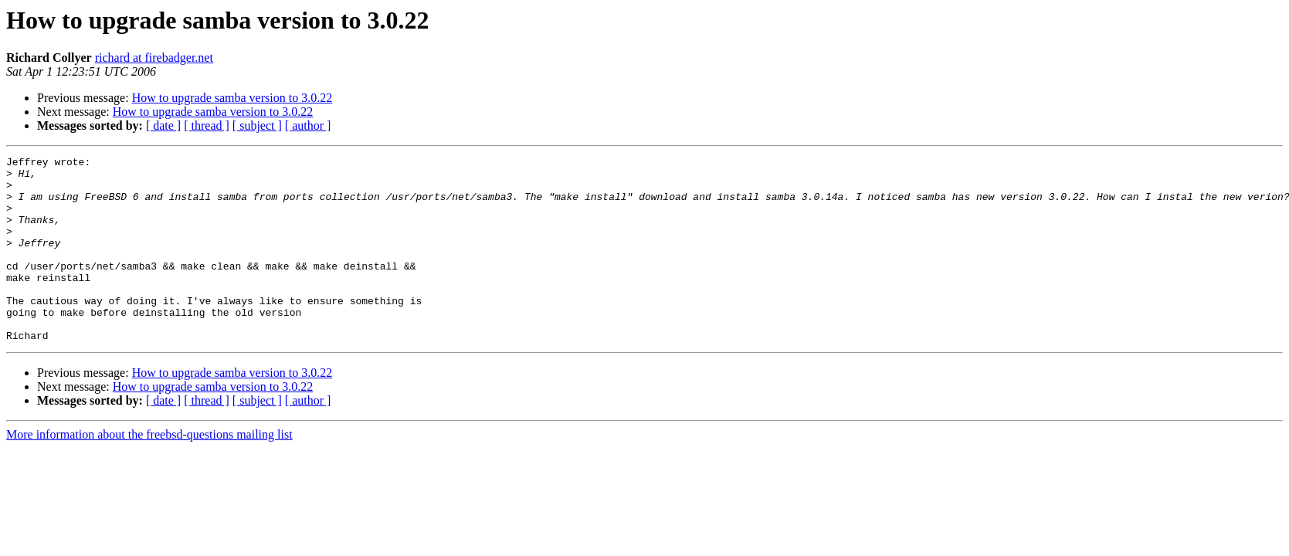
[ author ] (308, 125)
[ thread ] (206, 125)
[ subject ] (257, 125)
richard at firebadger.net (154, 57)
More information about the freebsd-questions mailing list (149, 471)
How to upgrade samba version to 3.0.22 (232, 97)
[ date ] (163, 125)
